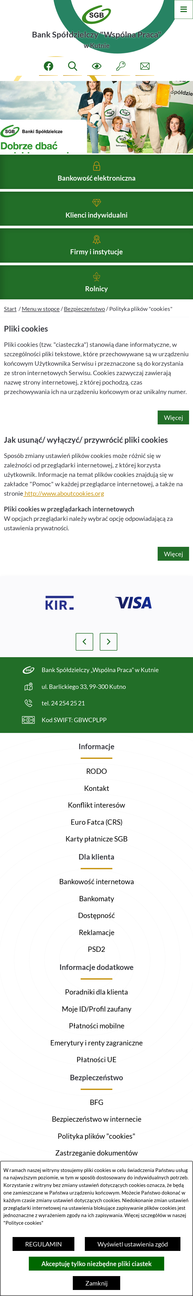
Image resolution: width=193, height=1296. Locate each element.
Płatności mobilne (96, 1025)
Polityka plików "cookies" (96, 1136)
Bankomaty (96, 898)
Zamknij (96, 1283)
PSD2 (96, 949)
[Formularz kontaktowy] (144, 66)
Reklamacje (96, 932)
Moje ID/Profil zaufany (96, 1009)
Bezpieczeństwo (84, 317)
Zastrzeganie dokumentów (96, 1152)
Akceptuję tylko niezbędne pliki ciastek (96, 1263)
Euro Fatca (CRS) (97, 822)
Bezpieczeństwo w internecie (96, 1119)
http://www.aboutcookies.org (63, 502)
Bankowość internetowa (96, 881)
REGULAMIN (43, 1244)
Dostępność (96, 915)
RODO (96, 771)
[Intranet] (120, 66)
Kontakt (96, 788)
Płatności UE (96, 1059)
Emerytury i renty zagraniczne (96, 1042)
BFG (96, 1102)
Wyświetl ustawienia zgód (132, 1244)
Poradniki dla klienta (96, 991)
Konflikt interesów (96, 805)
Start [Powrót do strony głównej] (10, 317)
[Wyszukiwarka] (72, 66)
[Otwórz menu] (183, 9)
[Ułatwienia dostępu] (96, 66)
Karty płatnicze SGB (96, 838)
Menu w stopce (41, 317)
